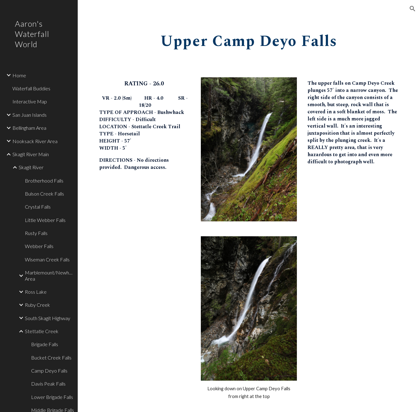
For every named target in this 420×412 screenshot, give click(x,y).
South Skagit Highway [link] (47, 318)
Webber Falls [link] (39, 246)
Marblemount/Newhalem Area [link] (49, 275)
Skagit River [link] (31, 167)
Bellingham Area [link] (29, 128)
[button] (412, 8)
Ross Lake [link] (36, 292)
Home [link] (19, 75)
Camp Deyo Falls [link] (49, 371)
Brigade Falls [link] (44, 344)
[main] (249, 39)
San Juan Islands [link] (29, 115)
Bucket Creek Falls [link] (51, 357)
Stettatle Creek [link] (41, 331)
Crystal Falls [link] (38, 207)
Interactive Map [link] (29, 101)
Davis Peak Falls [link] (48, 384)
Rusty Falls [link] (36, 233)
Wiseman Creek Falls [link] (47, 259)
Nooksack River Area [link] (35, 141)
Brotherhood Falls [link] (44, 180)
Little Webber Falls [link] (45, 220)
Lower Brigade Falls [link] (52, 397)
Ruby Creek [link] (37, 305)
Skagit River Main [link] (30, 154)
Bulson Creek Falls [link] (44, 194)
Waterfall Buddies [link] (31, 88)
